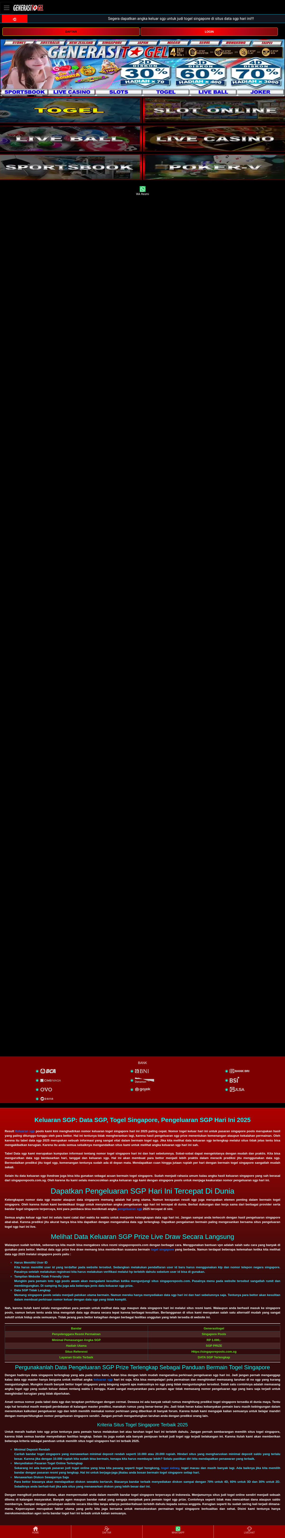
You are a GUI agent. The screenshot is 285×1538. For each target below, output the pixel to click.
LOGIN (209, 31)
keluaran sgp (103, 1379)
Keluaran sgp (25, 1131)
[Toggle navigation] (6, 8)
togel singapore (162, 1249)
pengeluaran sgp (129, 1209)
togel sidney (170, 1468)
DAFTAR (71, 31)
